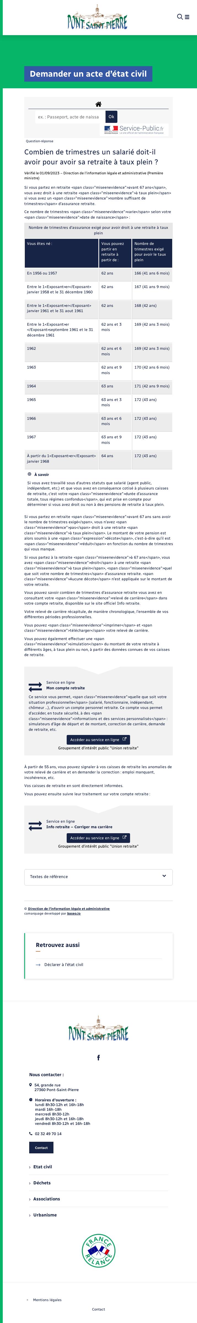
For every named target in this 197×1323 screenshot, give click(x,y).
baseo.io (73, 913)
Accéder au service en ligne (98, 739)
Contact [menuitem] (98, 1309)
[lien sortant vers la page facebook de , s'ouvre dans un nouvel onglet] (99, 1057)
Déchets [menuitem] (40, 1182)
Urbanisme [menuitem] (43, 1215)
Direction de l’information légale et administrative (69, 909)
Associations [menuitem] (44, 1199)
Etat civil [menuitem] (40, 1166)
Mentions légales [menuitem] (47, 1300)
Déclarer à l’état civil (59, 964)
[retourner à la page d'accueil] (97, 17)
